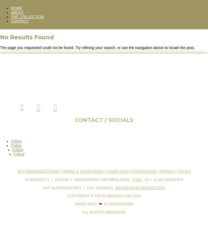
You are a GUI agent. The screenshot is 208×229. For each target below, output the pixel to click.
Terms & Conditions (82, 171)
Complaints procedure (132, 171)
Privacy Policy (175, 171)
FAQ (138, 180)
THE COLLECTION (27, 17)
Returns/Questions (38, 171)
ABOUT (17, 12)
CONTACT (20, 21)
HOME (16, 8)
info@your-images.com (139, 188)
